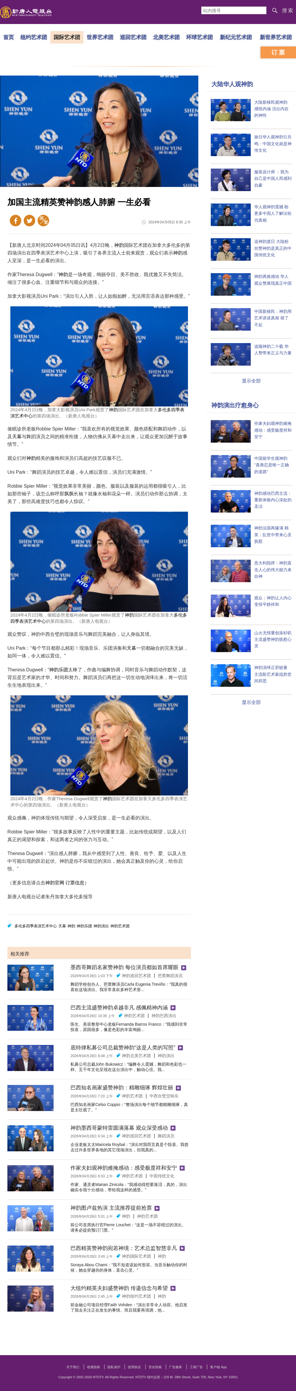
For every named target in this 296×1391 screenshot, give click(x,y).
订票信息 (74, 882)
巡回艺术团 (133, 37)
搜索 (288, 10)
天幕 (17, 436)
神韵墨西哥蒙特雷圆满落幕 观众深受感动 (119, 1128)
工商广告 (196, 1367)
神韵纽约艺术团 (136, 1296)
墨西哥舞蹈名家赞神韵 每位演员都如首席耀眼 (124, 967)
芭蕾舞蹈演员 (170, 975)
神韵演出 (101, 926)
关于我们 (72, 1367)
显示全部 (251, 380)
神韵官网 (54, 882)
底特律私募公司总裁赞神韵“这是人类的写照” (122, 1048)
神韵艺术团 (120, 926)
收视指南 (93, 1367)
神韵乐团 (58, 669)
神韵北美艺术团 (136, 1055)
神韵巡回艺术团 (136, 975)
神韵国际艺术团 (136, 1256)
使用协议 (134, 1367)
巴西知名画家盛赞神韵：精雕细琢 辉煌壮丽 (121, 1088)
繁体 (43, 220)
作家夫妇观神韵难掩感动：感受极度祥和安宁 (123, 1168)
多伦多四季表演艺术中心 (36, 926)
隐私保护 (113, 1367)
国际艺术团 (67, 37)
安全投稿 (155, 1367)
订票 (278, 52)
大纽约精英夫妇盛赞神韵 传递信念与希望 (119, 1288)
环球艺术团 (199, 37)
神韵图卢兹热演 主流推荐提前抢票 (111, 1208)
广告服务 (175, 1367)
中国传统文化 (161, 1176)
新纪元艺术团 (236, 37)
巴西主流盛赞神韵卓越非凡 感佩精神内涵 (119, 1008)
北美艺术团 (166, 37)
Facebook (15, 220)
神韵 (119, 245)
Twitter (29, 220)
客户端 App (218, 1367)
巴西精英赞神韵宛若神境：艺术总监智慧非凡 (123, 1248)
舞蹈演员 (166, 1136)
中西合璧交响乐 (163, 1096)
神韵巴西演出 (164, 1015)
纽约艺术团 (33, 37)
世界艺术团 (100, 37)
